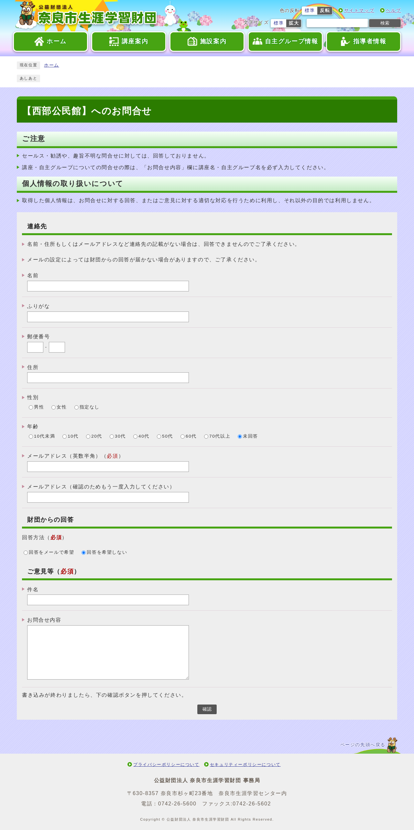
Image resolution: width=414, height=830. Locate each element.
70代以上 (219, 436)
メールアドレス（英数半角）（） (75, 456)
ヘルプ (393, 10)
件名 (32, 589)
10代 (73, 436)
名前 (32, 275)
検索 (384, 23)
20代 (96, 436)
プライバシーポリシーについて (166, 764)
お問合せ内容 (44, 620)
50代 (167, 436)
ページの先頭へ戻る (363, 744)
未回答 (250, 436)
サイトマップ (359, 10)
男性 (39, 407)
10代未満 (44, 436)
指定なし (90, 407)
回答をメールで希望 (51, 552)
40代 (143, 436)
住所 (32, 367)
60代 (191, 436)
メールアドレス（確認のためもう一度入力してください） (101, 486)
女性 (62, 407)
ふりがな (38, 306)
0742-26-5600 (177, 803)
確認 (207, 709)
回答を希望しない (107, 552)
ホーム (51, 65)
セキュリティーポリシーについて (245, 764)
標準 (310, 10)
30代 (120, 436)
